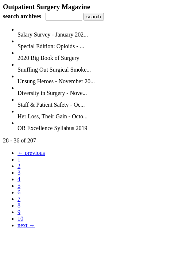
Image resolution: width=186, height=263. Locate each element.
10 (20, 219)
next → (26, 225)
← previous (31, 153)
